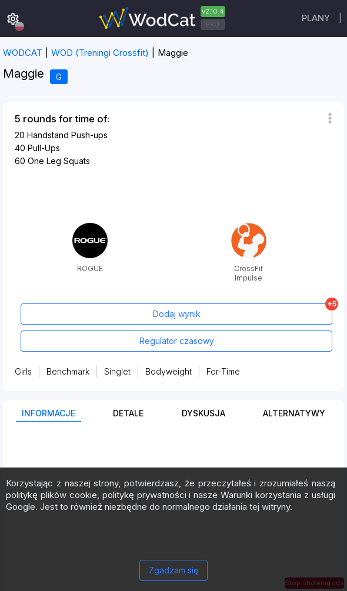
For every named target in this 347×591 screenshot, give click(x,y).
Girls (23, 371)
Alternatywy (294, 413)
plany (316, 18)
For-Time (223, 371)
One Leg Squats (59, 161)
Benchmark (67, 371)
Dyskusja (203, 413)
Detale (128, 413)
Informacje (48, 413)
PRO (212, 24)
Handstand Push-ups (67, 135)
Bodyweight (168, 371)
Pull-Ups (44, 148)
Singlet (117, 371)
